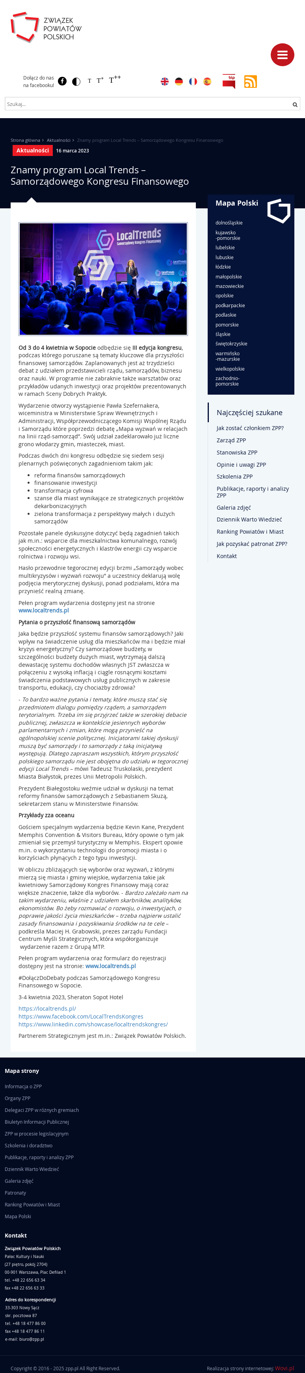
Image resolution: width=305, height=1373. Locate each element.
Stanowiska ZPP (237, 452)
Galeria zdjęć (234, 507)
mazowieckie (230, 286)
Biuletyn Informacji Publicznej (37, 1122)
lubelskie (225, 247)
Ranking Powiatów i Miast (250, 531)
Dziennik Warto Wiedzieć (249, 519)
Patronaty (15, 1192)
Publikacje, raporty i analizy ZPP (253, 492)
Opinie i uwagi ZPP (241, 464)
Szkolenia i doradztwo (28, 1145)
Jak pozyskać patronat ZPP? (252, 543)
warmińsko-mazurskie (228, 356)
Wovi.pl (284, 1368)
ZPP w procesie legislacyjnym (37, 1133)
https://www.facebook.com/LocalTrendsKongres (82, 1016)
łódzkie (223, 266)
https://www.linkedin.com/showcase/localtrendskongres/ (93, 1024)
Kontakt (227, 556)
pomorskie (227, 324)
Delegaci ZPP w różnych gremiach (42, 1110)
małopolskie (229, 276)
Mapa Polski (237, 203)
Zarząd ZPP (231, 440)
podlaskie (226, 314)
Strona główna (25, 140)
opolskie (225, 295)
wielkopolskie (230, 368)
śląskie (223, 334)
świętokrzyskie (231, 343)
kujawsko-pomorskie (228, 235)
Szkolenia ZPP (235, 476)
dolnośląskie (229, 222)
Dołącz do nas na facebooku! (38, 81)
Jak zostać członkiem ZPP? (250, 428)
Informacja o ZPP (23, 1086)
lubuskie (225, 257)
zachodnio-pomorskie (228, 381)
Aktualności (59, 140)
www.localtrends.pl (44, 610)
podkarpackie (230, 305)
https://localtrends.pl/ (49, 1008)
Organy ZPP (17, 1098)
